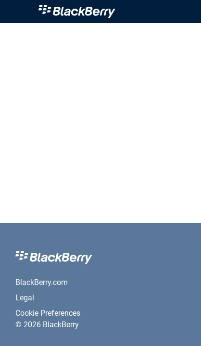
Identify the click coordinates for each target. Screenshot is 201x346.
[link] (102, 11)
